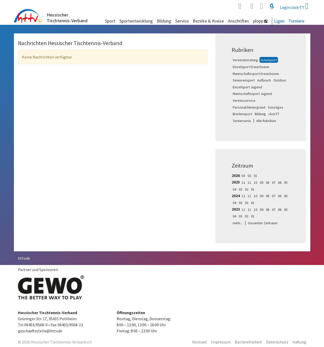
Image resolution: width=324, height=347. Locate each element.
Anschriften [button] (238, 21)
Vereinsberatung (245, 60)
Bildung (260, 114)
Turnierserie (242, 120)
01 (255, 175)
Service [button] (182, 21)
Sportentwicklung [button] (136, 21)
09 (261, 182)
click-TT (273, 114)
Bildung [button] (164, 21)
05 (286, 182)
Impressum (221, 341)
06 (280, 182)
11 (249, 182)
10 (255, 182)
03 (243, 175)
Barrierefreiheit (248, 341)
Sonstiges (275, 107)
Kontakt (199, 341)
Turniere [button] (296, 21)
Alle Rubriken (266, 120)
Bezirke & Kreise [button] (208, 21)
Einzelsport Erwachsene (251, 67)
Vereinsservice (244, 100)
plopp (260, 21)
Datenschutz (277, 341)
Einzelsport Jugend (247, 87)
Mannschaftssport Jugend (252, 93)
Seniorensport (244, 80)
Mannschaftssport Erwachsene (256, 73)
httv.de (24, 258)
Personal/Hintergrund (249, 107)
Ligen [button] (279, 21)
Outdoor (279, 80)
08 (267, 182)
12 (243, 182)
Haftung (299, 341)
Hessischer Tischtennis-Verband (67, 18)
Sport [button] (110, 21)
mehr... (238, 223)
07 (273, 182)
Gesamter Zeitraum (262, 223)
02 (249, 175)
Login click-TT (294, 6)
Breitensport (242, 114)
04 (234, 189)
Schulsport (269, 60)
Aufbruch (264, 80)
